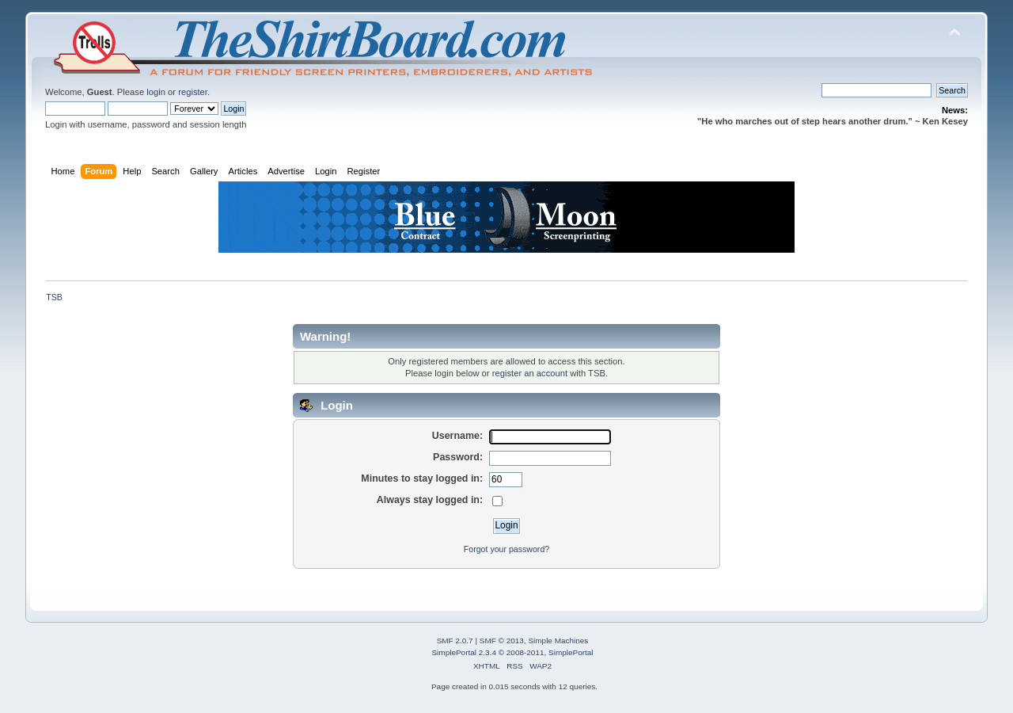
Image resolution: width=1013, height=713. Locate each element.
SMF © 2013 (502, 640)
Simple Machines (558, 640)
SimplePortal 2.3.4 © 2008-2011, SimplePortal (512, 652)
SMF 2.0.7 (455, 640)
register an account (529, 373)
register (192, 92)
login (155, 92)
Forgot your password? (506, 549)
